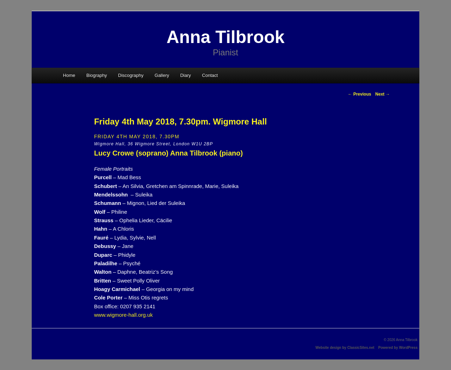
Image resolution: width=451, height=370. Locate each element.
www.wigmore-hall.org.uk (123, 315)
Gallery (162, 75)
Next (382, 94)
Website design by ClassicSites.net (344, 348)
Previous (359, 94)
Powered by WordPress (398, 348)
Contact (210, 75)
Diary (185, 75)
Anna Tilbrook (225, 37)
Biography (96, 75)
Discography (130, 75)
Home (69, 75)
